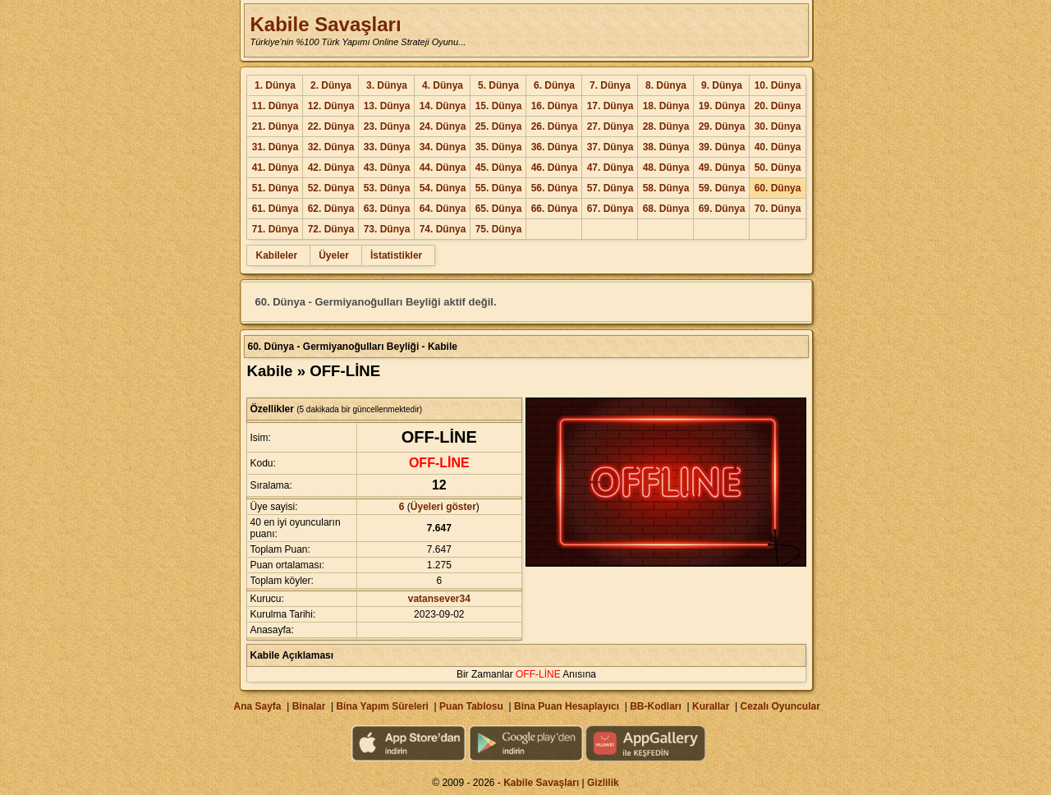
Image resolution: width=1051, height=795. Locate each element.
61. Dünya (275, 208)
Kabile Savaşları (325, 24)
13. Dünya (387, 106)
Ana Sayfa (257, 706)
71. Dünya (275, 229)
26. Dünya (554, 126)
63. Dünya (387, 208)
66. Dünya (554, 208)
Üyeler (334, 255)
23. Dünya (387, 126)
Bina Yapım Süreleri (382, 706)
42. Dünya (331, 167)
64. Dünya (443, 208)
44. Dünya (443, 167)
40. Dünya (778, 147)
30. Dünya (778, 126)
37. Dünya (610, 147)
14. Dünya (443, 106)
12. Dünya (331, 106)
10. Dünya (778, 85)
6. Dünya (554, 85)
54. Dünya (443, 188)
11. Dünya (275, 106)
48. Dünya (666, 167)
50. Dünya (778, 167)
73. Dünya (387, 229)
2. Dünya (330, 85)
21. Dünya (275, 126)
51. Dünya (275, 188)
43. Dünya (387, 167)
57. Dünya (610, 188)
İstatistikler (396, 255)
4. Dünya (442, 85)
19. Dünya (722, 106)
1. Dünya (275, 85)
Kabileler (276, 255)
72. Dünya (331, 229)
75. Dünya (498, 229)
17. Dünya (610, 106)
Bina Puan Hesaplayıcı (566, 706)
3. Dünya (386, 85)
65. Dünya (498, 208)
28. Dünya (666, 126)
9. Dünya (721, 85)
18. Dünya (666, 106)
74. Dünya (443, 229)
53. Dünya (387, 188)
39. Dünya (722, 147)
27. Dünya (610, 126)
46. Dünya (554, 167)
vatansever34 (439, 598)
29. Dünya (722, 126)
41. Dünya (275, 167)
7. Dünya (610, 85)
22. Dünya (331, 126)
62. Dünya (331, 208)
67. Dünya (610, 208)
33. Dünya (387, 147)
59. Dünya (722, 188)
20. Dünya (778, 106)
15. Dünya (498, 106)
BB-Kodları (656, 706)
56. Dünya (554, 188)
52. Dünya (331, 188)
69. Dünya (722, 208)
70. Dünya (778, 208)
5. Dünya (498, 85)
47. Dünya (610, 167)
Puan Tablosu (471, 706)
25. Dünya (498, 126)
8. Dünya (665, 85)
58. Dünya (666, 188)
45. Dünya (498, 167)
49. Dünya (722, 167)
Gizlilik (603, 782)
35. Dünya (498, 147)
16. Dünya (554, 106)
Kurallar (710, 706)
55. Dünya (498, 188)
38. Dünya (666, 147)
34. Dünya (443, 147)
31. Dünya (275, 147)
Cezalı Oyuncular (779, 706)
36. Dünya (554, 147)
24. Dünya (443, 126)
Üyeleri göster (443, 506)
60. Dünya (778, 188)
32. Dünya (331, 147)
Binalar (309, 706)
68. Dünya (666, 208)
